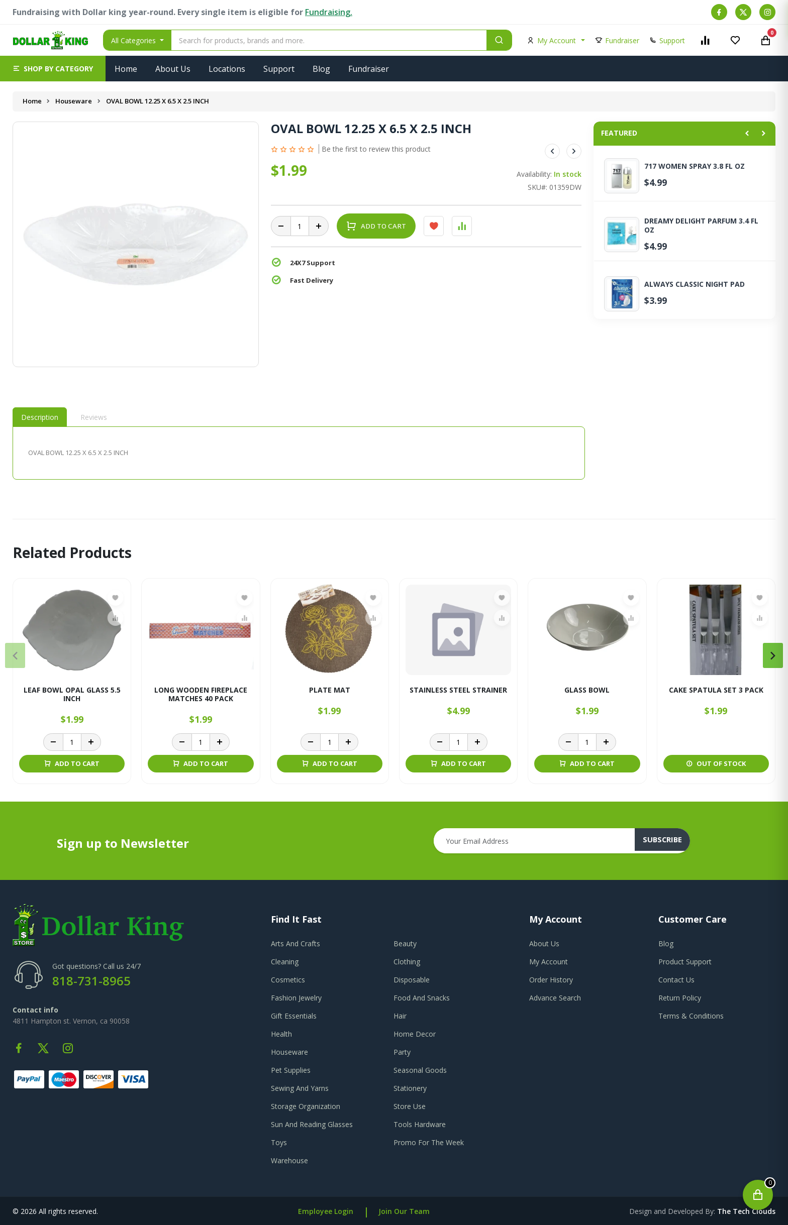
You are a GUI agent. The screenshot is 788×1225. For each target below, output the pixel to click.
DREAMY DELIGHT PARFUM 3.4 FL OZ (701, 225)
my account (548, 961)
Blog (321, 68)
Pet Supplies (291, 1070)
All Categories (134, 40)
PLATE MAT (329, 690)
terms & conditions (691, 1016)
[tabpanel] (298, 453)
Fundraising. (328, 12)
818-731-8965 (91, 980)
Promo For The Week (428, 1142)
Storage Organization (305, 1106)
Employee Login (325, 1211)
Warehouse (289, 1160)
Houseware (74, 100)
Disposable (411, 979)
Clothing (406, 961)
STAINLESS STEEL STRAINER (458, 690)
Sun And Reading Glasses (312, 1124)
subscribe (668, 840)
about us (544, 943)
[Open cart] (758, 1195)
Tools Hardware (419, 1124)
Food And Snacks (421, 998)
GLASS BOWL (587, 690)
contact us (676, 979)
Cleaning (285, 961)
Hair (400, 1016)
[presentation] (15, 655)
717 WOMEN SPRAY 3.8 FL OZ (694, 166)
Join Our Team (404, 1211)
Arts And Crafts (295, 943)
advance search (555, 998)
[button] (53, 68)
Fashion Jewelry (296, 998)
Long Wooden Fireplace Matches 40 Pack (200, 694)
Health (281, 1034)
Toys (279, 1142)
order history (551, 979)
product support (685, 961)
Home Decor (414, 1034)
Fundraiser (368, 68)
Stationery (410, 1088)
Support (278, 68)
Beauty (405, 943)
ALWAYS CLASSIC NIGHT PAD (694, 284)
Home (126, 68)
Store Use (409, 1106)
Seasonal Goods (420, 1070)
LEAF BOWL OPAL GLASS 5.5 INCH (72, 694)
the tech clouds (746, 1211)
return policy (679, 998)
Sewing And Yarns (300, 1088)
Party (402, 1052)
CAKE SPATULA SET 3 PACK (716, 690)
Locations (227, 68)
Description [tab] (39, 417)
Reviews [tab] (93, 417)
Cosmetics (288, 979)
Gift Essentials (294, 1016)
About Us (172, 68)
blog (665, 943)
